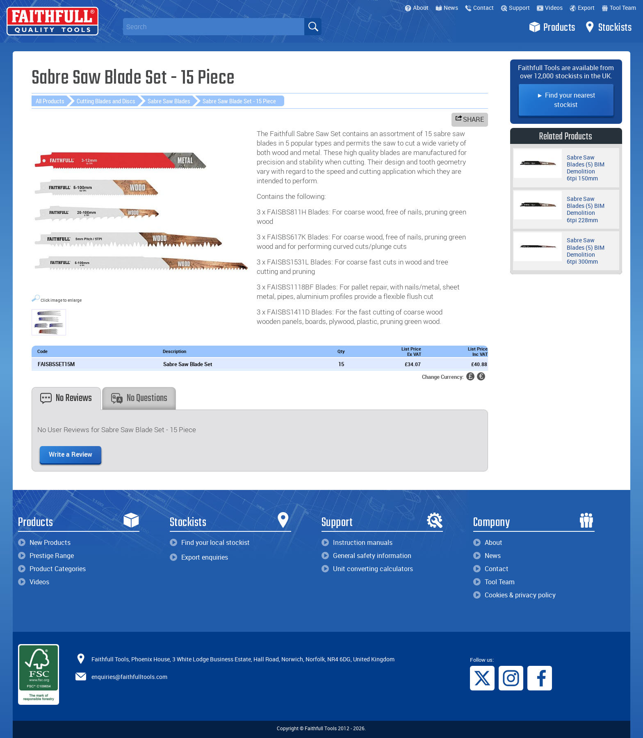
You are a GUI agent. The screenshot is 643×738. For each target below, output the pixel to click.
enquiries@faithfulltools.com (129, 677)
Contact (479, 7)
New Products (44, 542)
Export (582, 7)
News (447, 7)
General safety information (366, 555)
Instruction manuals (357, 542)
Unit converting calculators (367, 568)
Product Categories (52, 568)
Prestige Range (46, 555)
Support (515, 7)
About (417, 7)
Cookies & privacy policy (514, 594)
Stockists (608, 27)
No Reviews (66, 398)
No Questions (139, 398)
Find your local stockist (210, 542)
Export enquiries (199, 557)
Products (552, 27)
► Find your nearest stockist (566, 100)
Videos (550, 7)
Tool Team (619, 7)
